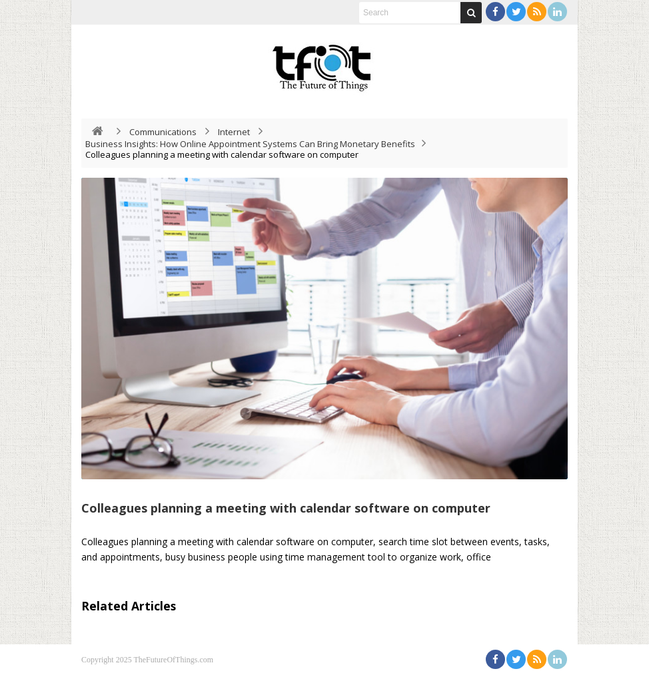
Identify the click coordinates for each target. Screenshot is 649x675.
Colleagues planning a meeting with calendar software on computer (285, 508)
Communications (163, 132)
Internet (234, 132)
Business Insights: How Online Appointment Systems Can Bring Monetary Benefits (250, 144)
